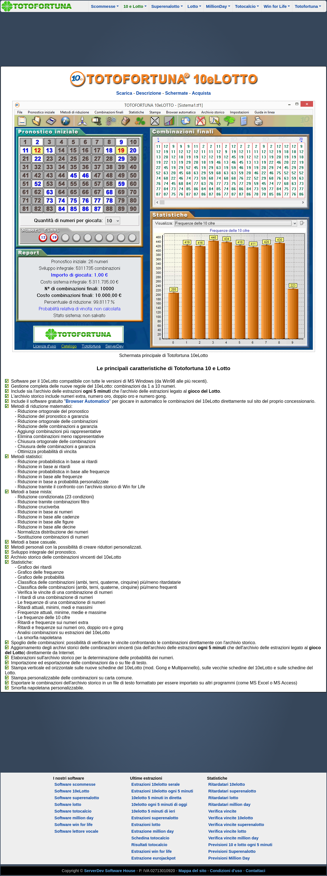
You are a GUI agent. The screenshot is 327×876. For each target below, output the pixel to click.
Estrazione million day (152, 831)
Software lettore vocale (76, 831)
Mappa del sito (192, 870)
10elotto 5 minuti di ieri (153, 811)
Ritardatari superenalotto (232, 791)
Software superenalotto (76, 798)
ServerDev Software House (109, 870)
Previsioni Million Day (229, 858)
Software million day (73, 818)
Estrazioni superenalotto (154, 818)
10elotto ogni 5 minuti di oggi (159, 804)
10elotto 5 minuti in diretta (156, 798)
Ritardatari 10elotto (226, 784)
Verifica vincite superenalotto (236, 824)
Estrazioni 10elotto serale (155, 784)
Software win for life (73, 824)
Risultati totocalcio (149, 844)
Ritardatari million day (229, 804)
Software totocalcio (72, 811)
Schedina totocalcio (150, 838)
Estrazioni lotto (145, 824)
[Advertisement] (164, 38)
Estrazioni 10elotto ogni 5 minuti (162, 791)
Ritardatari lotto (223, 798)
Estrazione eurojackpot (153, 858)
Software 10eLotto (71, 791)
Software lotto (67, 804)
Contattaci (255, 870)
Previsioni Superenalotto (232, 851)
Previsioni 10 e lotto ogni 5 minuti (240, 844)
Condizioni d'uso (226, 870)
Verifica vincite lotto (227, 831)
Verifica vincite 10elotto (230, 818)
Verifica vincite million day (233, 838)
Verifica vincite (222, 811)
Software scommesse (74, 784)
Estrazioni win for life (151, 851)
